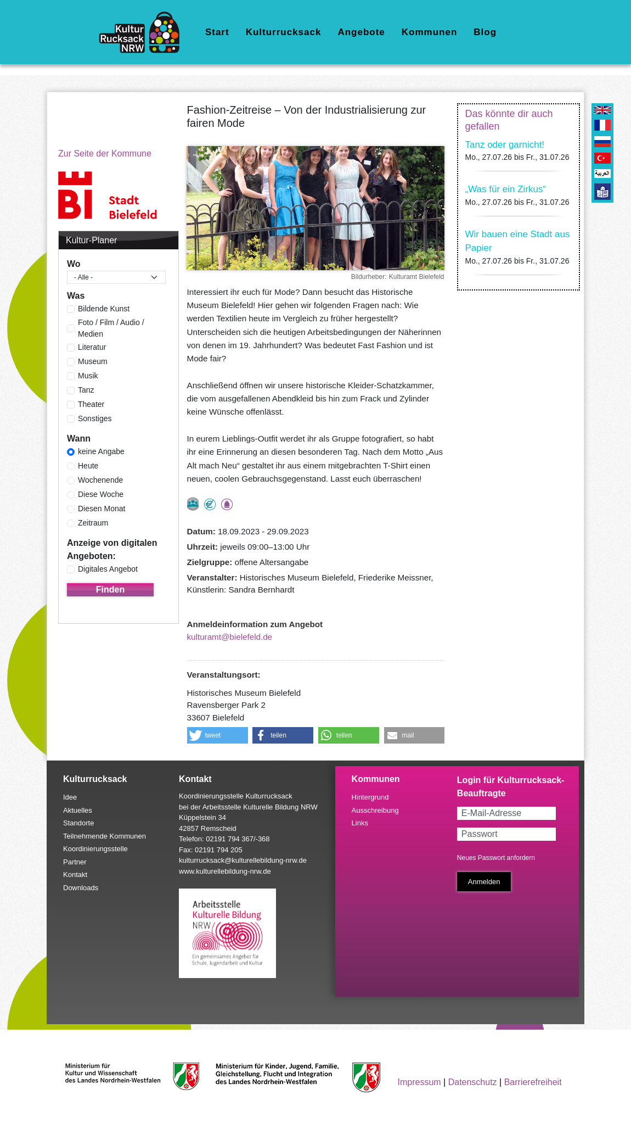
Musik (88, 375)
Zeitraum (93, 522)
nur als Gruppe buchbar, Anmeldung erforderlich (193, 504)
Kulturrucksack (284, 32)
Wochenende (100, 480)
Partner (75, 862)
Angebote (361, 32)
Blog (485, 32)
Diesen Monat (101, 508)
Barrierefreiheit (533, 1082)
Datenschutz (472, 1082)
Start (217, 32)
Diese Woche (100, 494)
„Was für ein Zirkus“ (506, 189)
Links (360, 823)
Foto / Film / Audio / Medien (111, 328)
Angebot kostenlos (210, 504)
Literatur (92, 347)
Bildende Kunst (103, 308)
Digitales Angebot (108, 569)
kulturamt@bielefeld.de (230, 636)
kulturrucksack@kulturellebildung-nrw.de (243, 860)
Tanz (86, 390)
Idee (70, 797)
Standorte (78, 823)
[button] (217, 735)
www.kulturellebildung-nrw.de (225, 871)
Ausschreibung (375, 810)
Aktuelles (77, 810)
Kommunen (430, 32)
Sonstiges (94, 418)
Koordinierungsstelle (95, 849)
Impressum (419, 1082)
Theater (91, 404)
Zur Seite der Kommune (104, 153)
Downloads (80, 888)
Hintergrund (370, 797)
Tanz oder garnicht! (505, 144)
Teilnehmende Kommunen (104, 836)
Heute (88, 465)
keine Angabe (101, 451)
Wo (74, 264)
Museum (93, 361)
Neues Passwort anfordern (496, 858)
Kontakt (75, 874)
